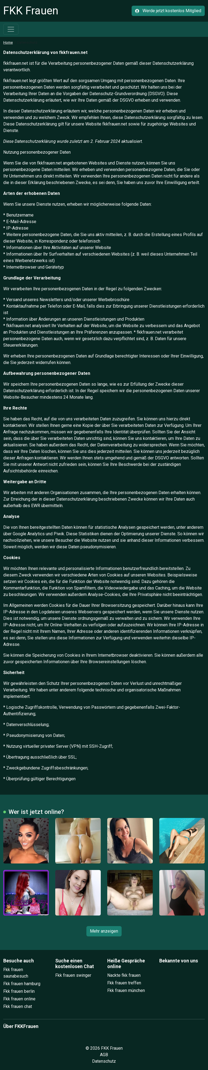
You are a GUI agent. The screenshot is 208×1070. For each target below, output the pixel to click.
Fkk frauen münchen (126, 990)
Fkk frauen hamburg (21, 983)
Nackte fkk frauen (124, 975)
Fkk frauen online (19, 998)
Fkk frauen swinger (73, 975)
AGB (104, 1054)
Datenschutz (104, 1061)
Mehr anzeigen (104, 931)
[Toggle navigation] (10, 29)
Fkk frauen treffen (124, 982)
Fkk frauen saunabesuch (15, 973)
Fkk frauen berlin (19, 991)
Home (8, 42)
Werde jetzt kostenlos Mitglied (168, 10)
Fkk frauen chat (17, 1006)
